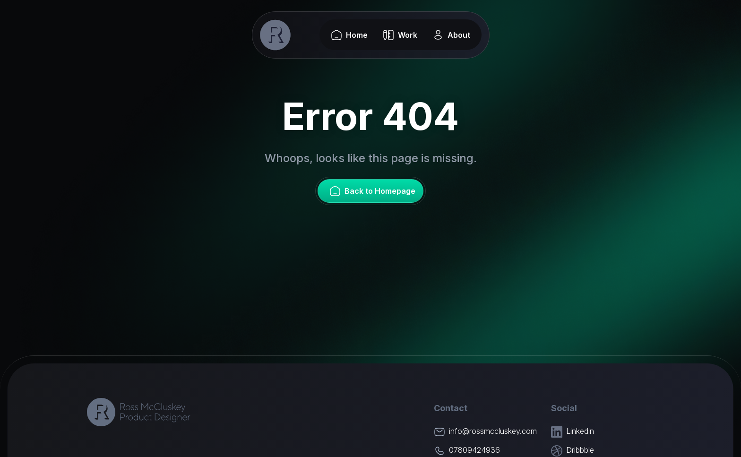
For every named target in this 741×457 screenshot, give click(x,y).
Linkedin (580, 431)
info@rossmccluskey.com (493, 431)
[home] (275, 35)
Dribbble (580, 450)
